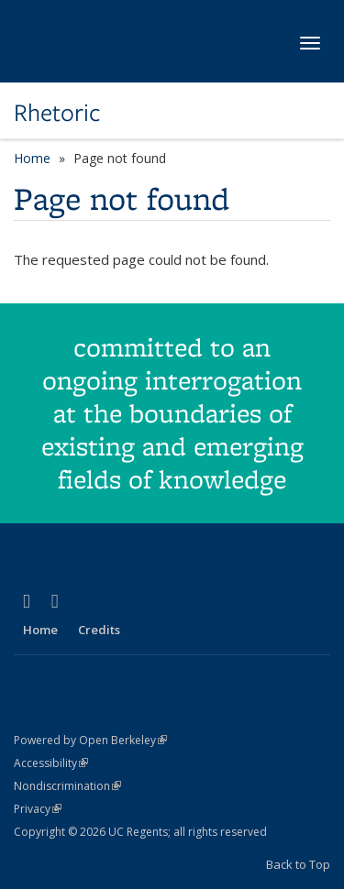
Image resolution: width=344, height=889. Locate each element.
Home (32, 158)
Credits (99, 629)
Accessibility (51, 763)
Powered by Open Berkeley (90, 740)
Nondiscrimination (67, 786)
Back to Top (298, 864)
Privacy (37, 809)
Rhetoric (57, 112)
